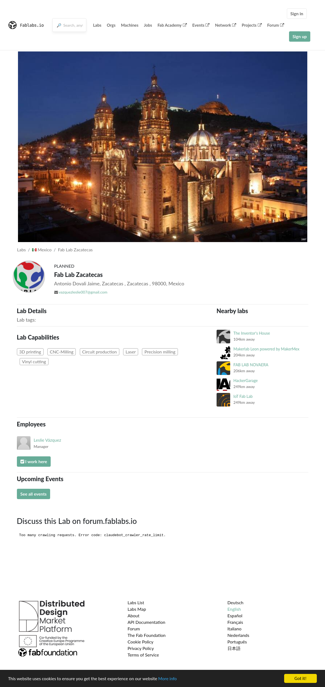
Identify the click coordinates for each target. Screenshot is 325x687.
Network (225, 25)
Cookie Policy (140, 641)
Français (235, 622)
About (133, 615)
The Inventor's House (251, 333)
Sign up (300, 36)
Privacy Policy (140, 648)
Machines (129, 25)
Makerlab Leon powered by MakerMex (266, 349)
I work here (33, 461)
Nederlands (238, 635)
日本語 (234, 648)
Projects (252, 25)
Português (237, 641)
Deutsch (235, 602)
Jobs (148, 25)
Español (234, 615)
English (234, 609)
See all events (33, 493)
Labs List (135, 602)
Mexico (41, 249)
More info (167, 679)
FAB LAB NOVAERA (250, 364)
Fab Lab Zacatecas (75, 249)
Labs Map (136, 609)
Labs (97, 25)
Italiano (234, 628)
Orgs (111, 25)
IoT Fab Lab (243, 396)
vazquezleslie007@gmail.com (83, 292)
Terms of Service (143, 654)
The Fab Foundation (146, 635)
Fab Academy (172, 25)
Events (201, 25)
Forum (275, 25)
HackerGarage (245, 380)
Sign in (296, 13)
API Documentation (146, 622)
